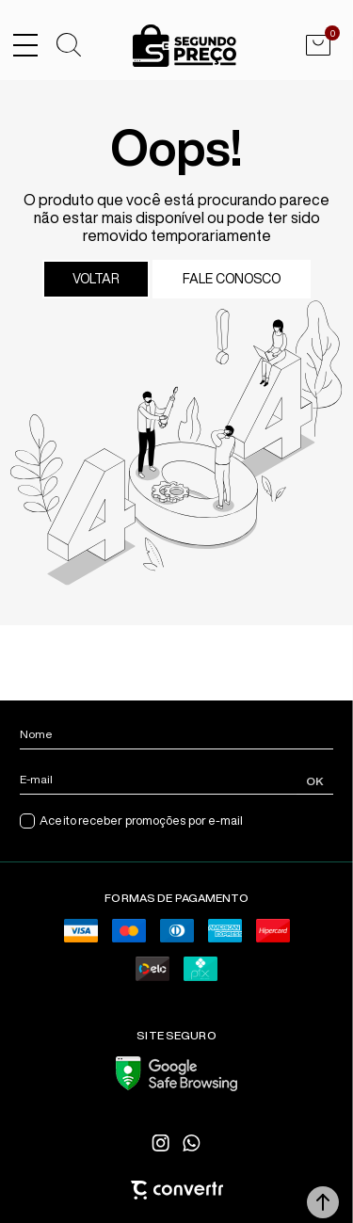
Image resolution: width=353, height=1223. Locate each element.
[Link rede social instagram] (162, 1143)
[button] (323, 1202)
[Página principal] (184, 45)
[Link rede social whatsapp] (192, 1143)
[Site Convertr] (176, 1190)
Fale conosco (232, 278)
